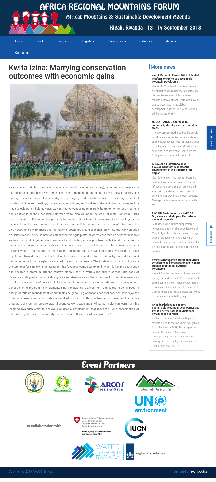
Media (170, 41)
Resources (117, 41)
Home (19, 41)
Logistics (89, 41)
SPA (211, 131)
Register (63, 41)
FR (211, 137)
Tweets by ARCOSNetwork (165, 357)
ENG (211, 143)
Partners (146, 41)
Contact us (22, 52)
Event (41, 41)
